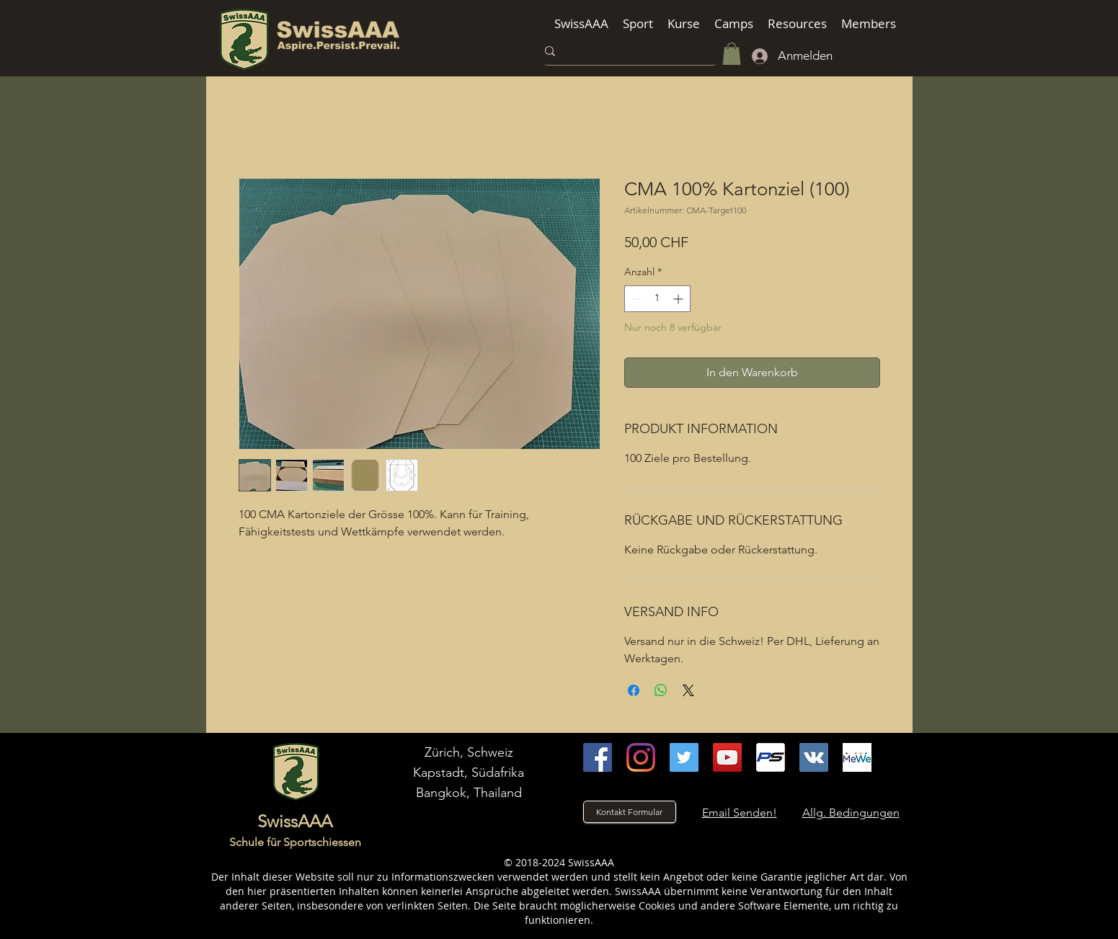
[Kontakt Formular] (629, 812)
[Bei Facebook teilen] (633, 690)
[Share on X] (688, 690)
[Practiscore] (770, 757)
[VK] (813, 757)
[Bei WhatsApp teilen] (661, 690)
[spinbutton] (657, 298)
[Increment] (679, 298)
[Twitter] (684, 757)
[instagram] (640, 757)
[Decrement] (635, 298)
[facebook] (597, 757)
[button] (581, 23)
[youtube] (727, 757)
